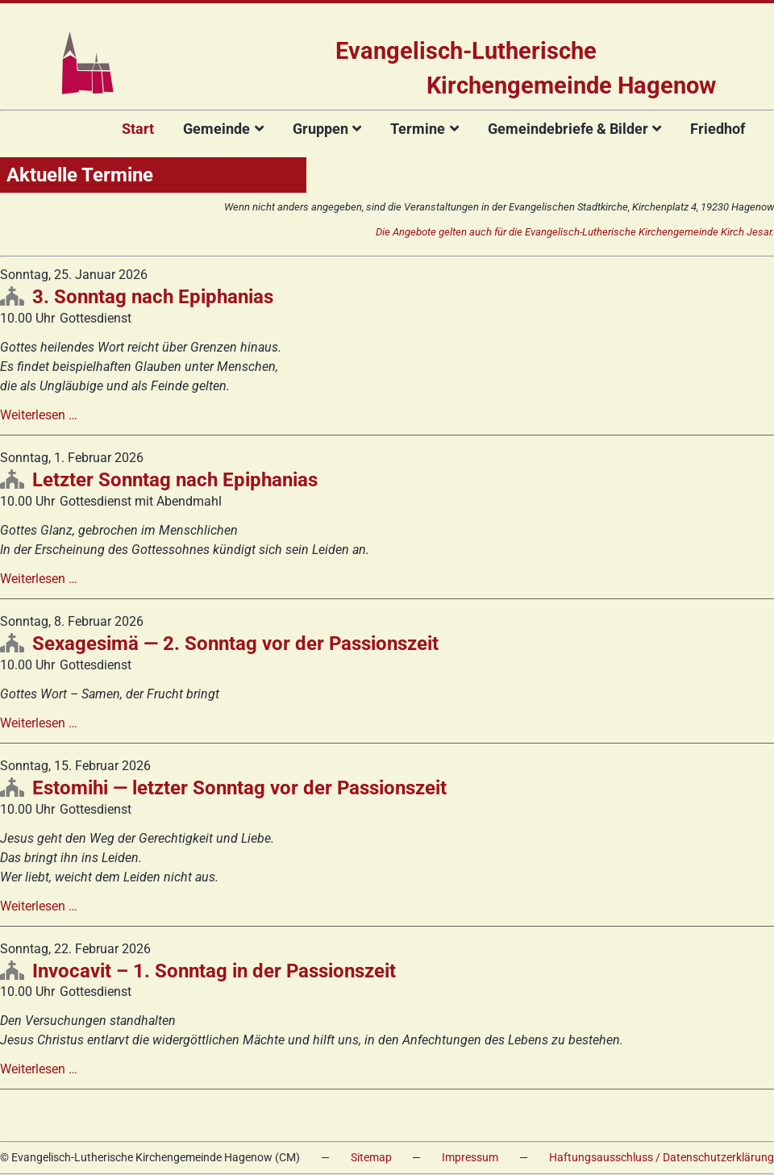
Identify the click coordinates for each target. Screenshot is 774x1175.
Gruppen (320, 128)
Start (138, 128)
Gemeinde (216, 128)
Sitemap (371, 1158)
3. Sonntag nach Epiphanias (152, 296)
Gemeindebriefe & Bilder (568, 128)
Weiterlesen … (38, 415)
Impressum (470, 1158)
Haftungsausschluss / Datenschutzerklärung (661, 1158)
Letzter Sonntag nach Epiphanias (175, 480)
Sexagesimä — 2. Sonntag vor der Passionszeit (235, 643)
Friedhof (717, 128)
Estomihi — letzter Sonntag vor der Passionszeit (239, 788)
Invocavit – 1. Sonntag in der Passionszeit (214, 971)
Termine (417, 128)
